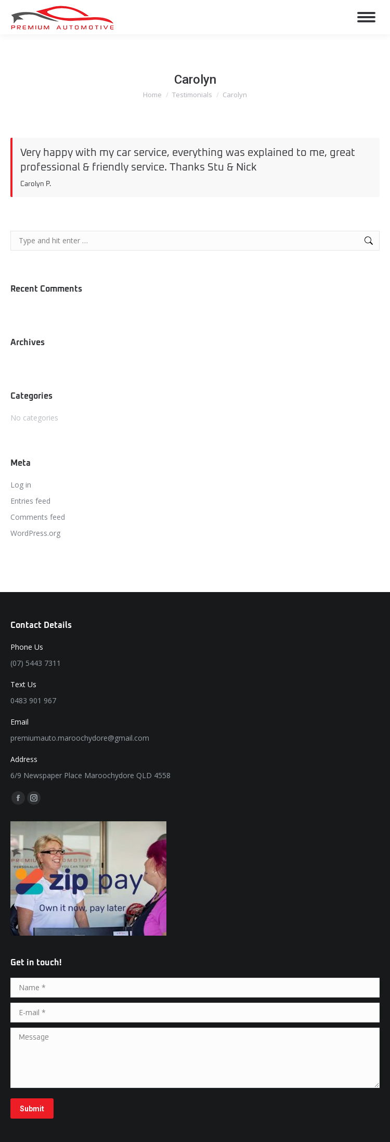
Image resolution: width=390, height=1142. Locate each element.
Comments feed (37, 517)
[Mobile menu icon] (366, 17)
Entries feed (30, 501)
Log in (20, 485)
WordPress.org (35, 533)
